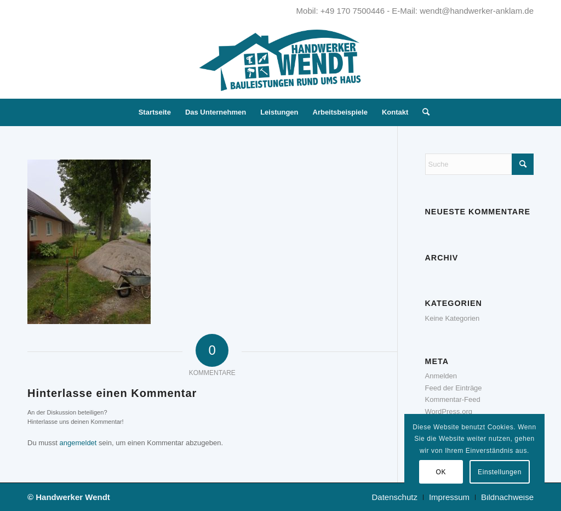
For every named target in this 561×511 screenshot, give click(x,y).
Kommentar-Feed (452, 399)
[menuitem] (154, 112)
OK (441, 472)
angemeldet (78, 443)
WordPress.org (448, 411)
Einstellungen (500, 472)
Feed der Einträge (453, 388)
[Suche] (422, 112)
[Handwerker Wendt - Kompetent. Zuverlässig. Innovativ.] (280, 60)
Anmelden (441, 376)
